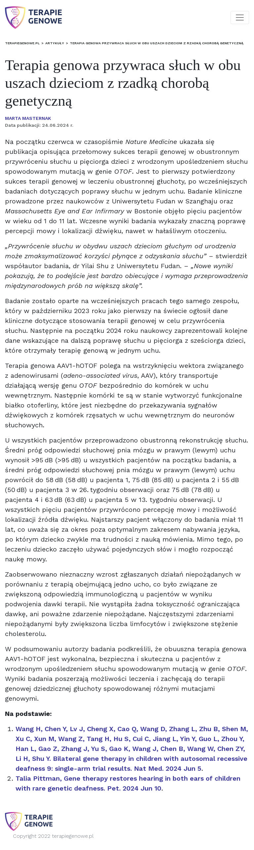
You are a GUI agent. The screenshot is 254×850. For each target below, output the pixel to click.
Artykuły (54, 43)
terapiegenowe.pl (22, 43)
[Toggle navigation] (240, 17)
